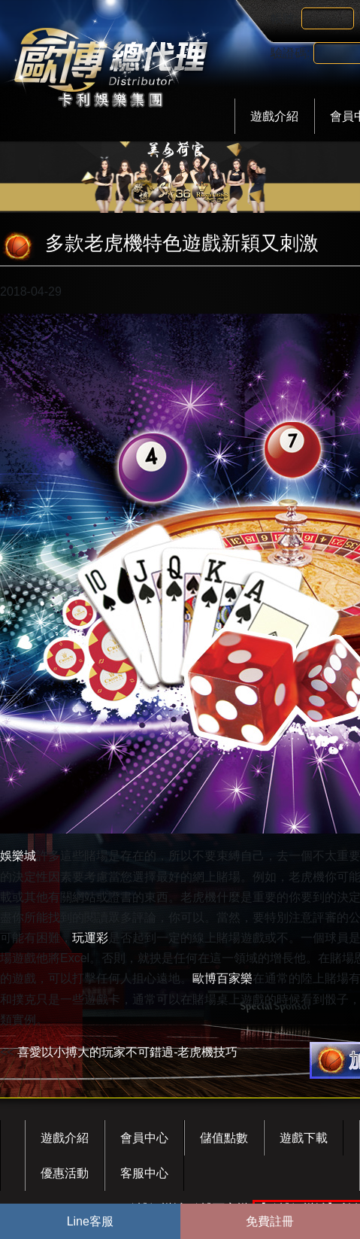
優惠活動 (65, 1173)
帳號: (284, 18)
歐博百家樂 (222, 978)
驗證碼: (290, 53)
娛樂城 (18, 855)
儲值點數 (224, 1137)
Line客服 (90, 1221)
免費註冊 (270, 1221)
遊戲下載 (304, 1137)
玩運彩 (90, 937)
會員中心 (144, 1137)
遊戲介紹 (274, 116)
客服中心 (144, 1173)
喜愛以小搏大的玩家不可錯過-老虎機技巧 (127, 1052)
